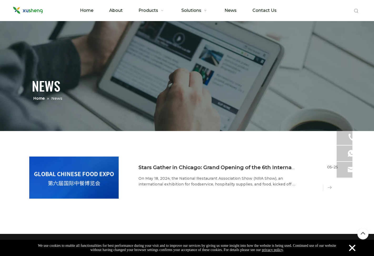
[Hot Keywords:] (356, 11)
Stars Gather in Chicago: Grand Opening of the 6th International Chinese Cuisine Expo (251, 167)
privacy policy (272, 250)
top (363, 233)
